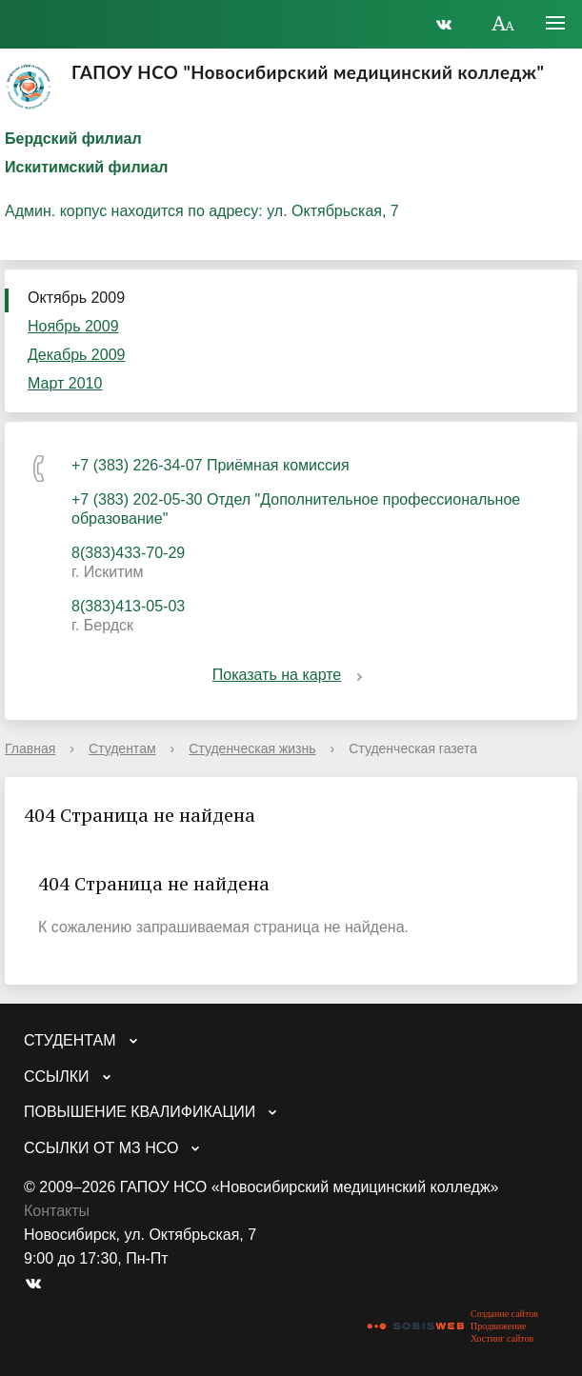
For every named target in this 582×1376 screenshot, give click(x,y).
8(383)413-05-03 (128, 606)
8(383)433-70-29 (128, 553)
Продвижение (498, 1326)
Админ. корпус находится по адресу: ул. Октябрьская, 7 (202, 211)
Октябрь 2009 (76, 297)
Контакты (57, 1211)
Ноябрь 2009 (73, 326)
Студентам (122, 748)
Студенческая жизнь (252, 748)
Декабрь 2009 (76, 355)
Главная (30, 748)
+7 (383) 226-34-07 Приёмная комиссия (210, 465)
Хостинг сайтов (502, 1338)
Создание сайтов (504, 1313)
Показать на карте (291, 675)
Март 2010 (65, 383)
